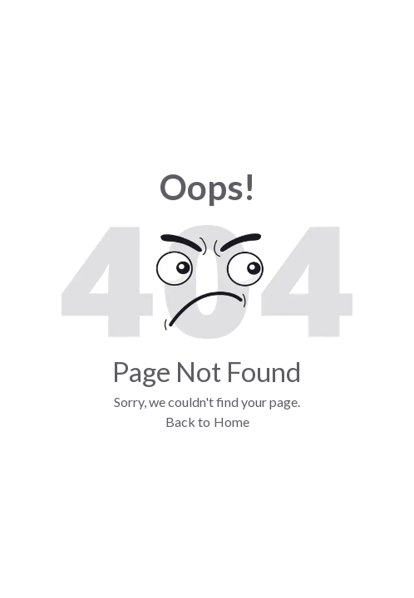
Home (231, 421)
